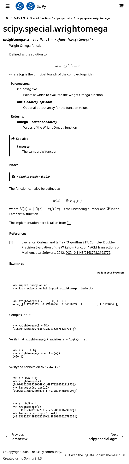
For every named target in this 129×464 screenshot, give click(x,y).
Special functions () (51, 18)
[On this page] (121, 6)
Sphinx (29, 458)
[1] (69, 223)
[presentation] (67, 66)
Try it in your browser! (110, 272)
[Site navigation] (7, 6)
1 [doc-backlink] (11, 242)
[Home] (6, 18)
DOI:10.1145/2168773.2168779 (88, 252)
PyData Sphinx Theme (99, 455)
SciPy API (19, 18)
